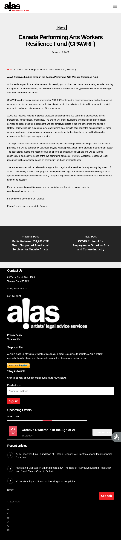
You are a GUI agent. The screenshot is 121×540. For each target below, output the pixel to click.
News (61, 27)
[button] (115, 6)
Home (10, 69)
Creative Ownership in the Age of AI (48, 429)
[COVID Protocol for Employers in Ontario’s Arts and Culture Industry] (90, 244)
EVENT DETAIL (101, 431)
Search (10, 490)
